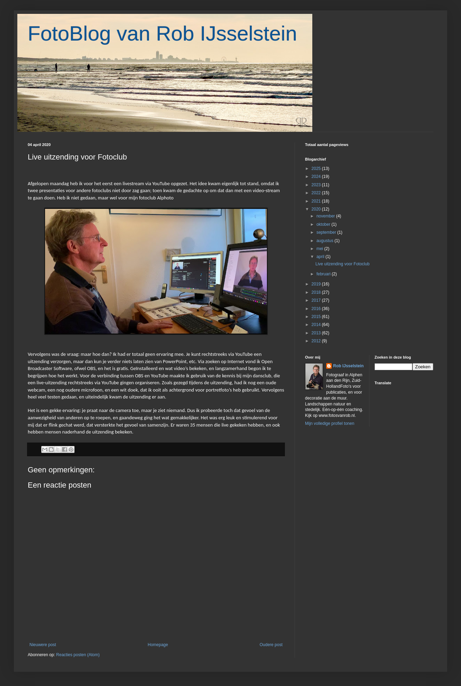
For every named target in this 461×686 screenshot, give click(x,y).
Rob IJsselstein (348, 365)
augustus (325, 240)
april (320, 256)
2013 (317, 333)
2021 (317, 201)
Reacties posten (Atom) (77, 654)
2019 (317, 284)
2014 (317, 324)
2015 (317, 316)
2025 (317, 168)
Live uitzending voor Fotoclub (342, 263)
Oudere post (271, 644)
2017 (317, 300)
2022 (317, 192)
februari (324, 274)
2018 (317, 292)
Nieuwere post (42, 644)
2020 (317, 209)
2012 (317, 340)
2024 (317, 176)
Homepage (158, 644)
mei (320, 248)
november (326, 216)
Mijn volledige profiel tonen (329, 423)
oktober (323, 224)
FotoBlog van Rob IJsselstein (162, 33)
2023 (317, 184)
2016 (317, 308)
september (326, 232)
